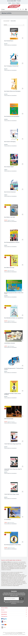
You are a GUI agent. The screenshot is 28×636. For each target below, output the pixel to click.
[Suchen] (18, 9)
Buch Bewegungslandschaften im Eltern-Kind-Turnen (13, 293)
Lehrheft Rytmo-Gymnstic (9, 343)
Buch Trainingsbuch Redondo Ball (11, 65)
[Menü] (3, 9)
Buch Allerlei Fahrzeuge (9, 267)
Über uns (14, 3)
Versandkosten (20, 632)
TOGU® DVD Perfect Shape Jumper (11, 494)
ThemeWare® (23, 634)
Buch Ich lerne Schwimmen (10, 191)
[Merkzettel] (20, 9)
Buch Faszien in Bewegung (9, 141)
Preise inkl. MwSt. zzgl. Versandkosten (10, 70)
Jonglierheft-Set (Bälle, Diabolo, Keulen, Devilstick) (12, 394)
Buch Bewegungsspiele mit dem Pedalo (12, 544)
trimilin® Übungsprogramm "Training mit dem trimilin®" (13, 369)
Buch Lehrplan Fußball (9, 166)
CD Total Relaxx (7, 519)
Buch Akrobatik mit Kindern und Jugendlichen (13, 317)
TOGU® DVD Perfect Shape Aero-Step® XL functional (13, 470)
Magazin (18, 3)
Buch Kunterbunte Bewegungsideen (11, 116)
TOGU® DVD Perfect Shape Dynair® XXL (12, 443)
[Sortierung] (14, 25)
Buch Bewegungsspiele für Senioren (11, 242)
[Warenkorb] (25, 9)
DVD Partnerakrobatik (8, 418)
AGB (13, 602)
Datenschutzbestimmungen (14, 601)
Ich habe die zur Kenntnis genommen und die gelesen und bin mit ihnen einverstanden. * (14, 602)
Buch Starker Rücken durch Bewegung (12, 91)
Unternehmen (4, 614)
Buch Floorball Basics (8, 40)
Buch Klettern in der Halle (9, 217)
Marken (9, 3)
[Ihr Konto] (23, 9)
